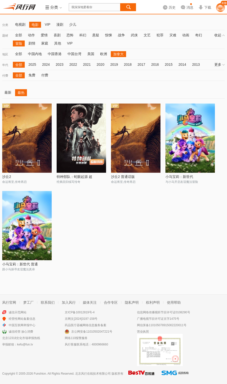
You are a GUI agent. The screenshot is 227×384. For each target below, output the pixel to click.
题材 (5, 35)
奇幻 (198, 35)
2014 (182, 64)
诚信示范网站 (17, 312)
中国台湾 (74, 54)
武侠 (134, 35)
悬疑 (95, 35)
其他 (57, 43)
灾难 (172, 35)
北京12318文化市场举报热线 (21, 338)
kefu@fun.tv (25, 344)
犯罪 (160, 35)
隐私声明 (132, 302)
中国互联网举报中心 (22, 325)
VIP (47, 24)
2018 (128, 64)
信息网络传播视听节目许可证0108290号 (163, 312)
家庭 (44, 43)
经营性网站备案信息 (22, 318)
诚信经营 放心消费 (21, 331)
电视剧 (20, 24)
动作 (31, 35)
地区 (5, 54)
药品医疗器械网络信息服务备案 (85, 325)
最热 (21, 93)
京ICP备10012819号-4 (79, 312)
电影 (35, 25)
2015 (169, 64)
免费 (31, 75)
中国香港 (55, 54)
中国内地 (35, 54)
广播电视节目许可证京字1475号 (158, 318)
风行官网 (9, 302)
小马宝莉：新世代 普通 (20, 264)
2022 (73, 64)
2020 (100, 64)
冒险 (18, 43)
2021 (87, 64)
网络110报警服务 (76, 338)
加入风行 (69, 302)
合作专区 (111, 302)
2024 (46, 64)
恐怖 (70, 35)
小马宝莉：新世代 (179, 177)
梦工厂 (28, 302)
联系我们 (48, 302)
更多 (219, 64)
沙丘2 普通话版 (123, 177)
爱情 (44, 35)
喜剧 (57, 35)
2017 (141, 64)
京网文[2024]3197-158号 (81, 318)
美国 (90, 54)
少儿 (72, 24)
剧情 (31, 43)
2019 (114, 64)
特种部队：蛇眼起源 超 (74, 177)
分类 (5, 25)
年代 (5, 65)
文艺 (147, 35)
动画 (185, 35)
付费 (5, 75)
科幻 (82, 35)
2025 (32, 64)
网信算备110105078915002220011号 (161, 325)
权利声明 (153, 302)
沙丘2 (6, 177)
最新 (7, 92)
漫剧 (59, 24)
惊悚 (108, 35)
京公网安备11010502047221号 (91, 331)
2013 (196, 64)
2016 (155, 64)
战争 (121, 35)
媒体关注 (90, 302)
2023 (59, 64)
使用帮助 (174, 302)
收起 (219, 35)
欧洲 (103, 54)
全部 (18, 35)
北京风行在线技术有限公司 (93, 373)
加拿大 (118, 54)
